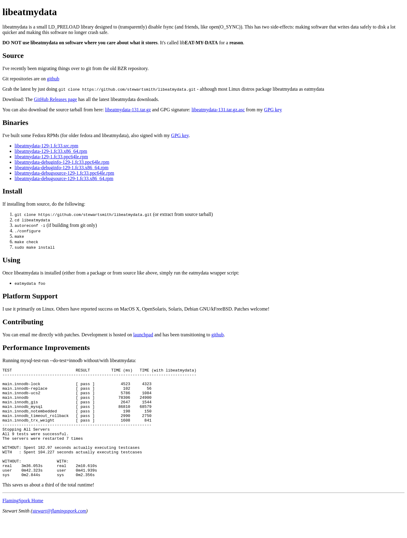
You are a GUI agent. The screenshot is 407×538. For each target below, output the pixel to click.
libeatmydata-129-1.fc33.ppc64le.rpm (51, 156)
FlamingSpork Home (22, 522)
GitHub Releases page (55, 99)
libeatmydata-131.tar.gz (128, 109)
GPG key (273, 109)
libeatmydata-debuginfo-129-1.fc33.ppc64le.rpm (62, 162)
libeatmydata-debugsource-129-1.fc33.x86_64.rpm (64, 178)
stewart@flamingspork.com (59, 532)
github (53, 78)
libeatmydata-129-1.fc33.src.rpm (46, 145)
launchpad (143, 334)
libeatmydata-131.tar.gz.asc (218, 109)
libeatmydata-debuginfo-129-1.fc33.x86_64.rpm (62, 167)
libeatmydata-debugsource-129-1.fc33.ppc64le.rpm (64, 173)
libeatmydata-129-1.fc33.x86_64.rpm (51, 151)
